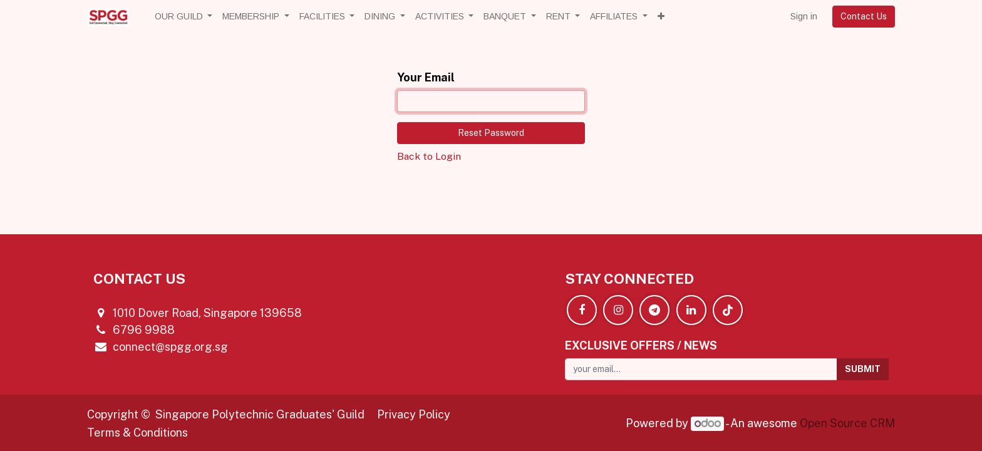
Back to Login (429, 156)
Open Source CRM (847, 423)
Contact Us (863, 16)
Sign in (803, 16)
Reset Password (491, 133)
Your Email (426, 77)
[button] (661, 16)
